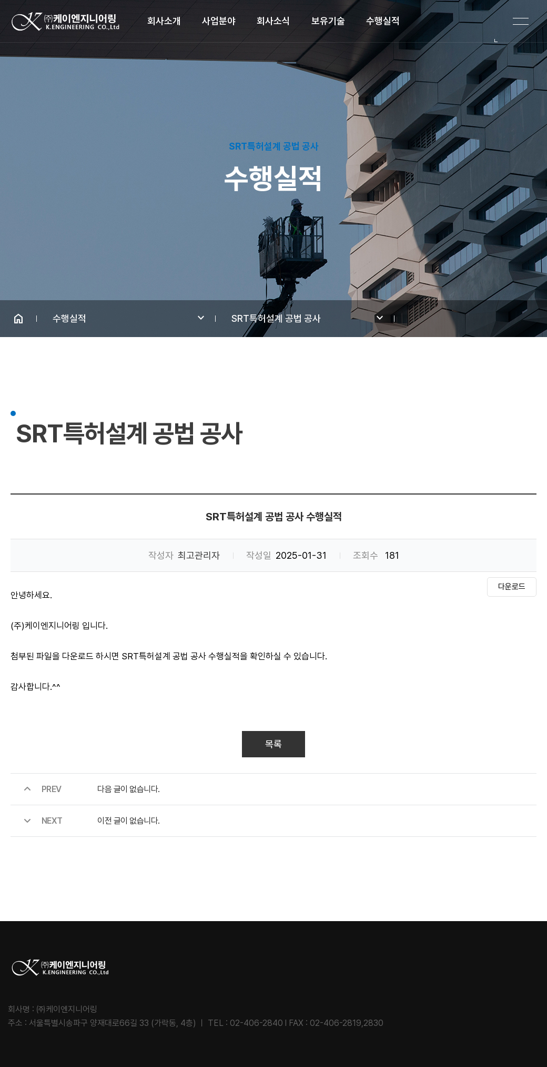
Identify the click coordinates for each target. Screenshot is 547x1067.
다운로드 (511, 586)
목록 (273, 743)
